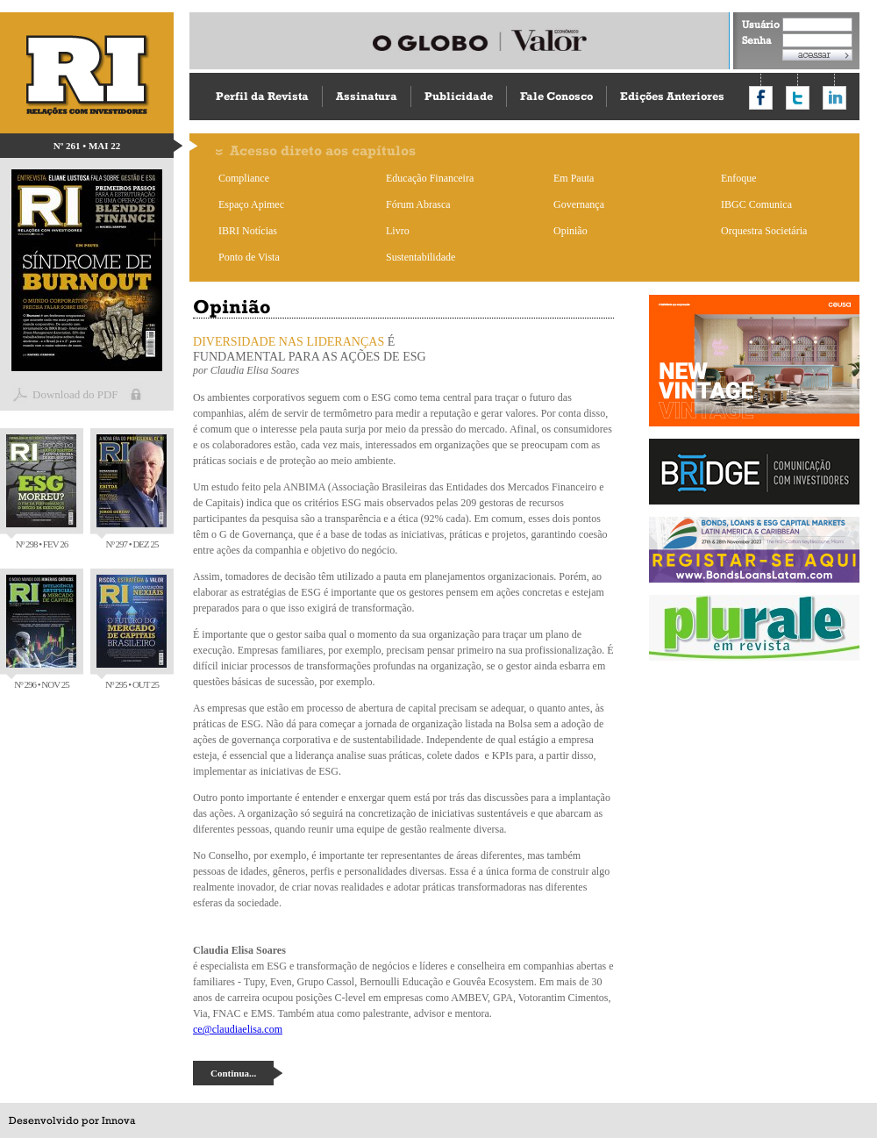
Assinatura (366, 96)
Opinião (570, 231)
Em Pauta (573, 178)
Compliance (243, 178)
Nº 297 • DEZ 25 (131, 491)
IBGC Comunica (756, 204)
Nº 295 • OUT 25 (131, 632)
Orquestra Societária (764, 231)
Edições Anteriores (672, 96)
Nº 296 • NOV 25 (41, 632)
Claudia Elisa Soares (255, 370)
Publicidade (458, 96)
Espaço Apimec (251, 204)
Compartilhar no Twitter (797, 98)
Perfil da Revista (262, 96)
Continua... (233, 1073)
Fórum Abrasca (418, 204)
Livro (398, 231)
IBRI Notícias (247, 231)
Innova (118, 1120)
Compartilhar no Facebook (761, 98)
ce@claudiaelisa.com (237, 1029)
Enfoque (739, 178)
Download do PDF (75, 394)
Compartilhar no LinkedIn (834, 98)
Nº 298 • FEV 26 (41, 491)
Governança (578, 204)
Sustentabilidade (420, 257)
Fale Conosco (556, 96)
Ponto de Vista (249, 257)
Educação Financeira (430, 178)
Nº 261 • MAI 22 (87, 145)
